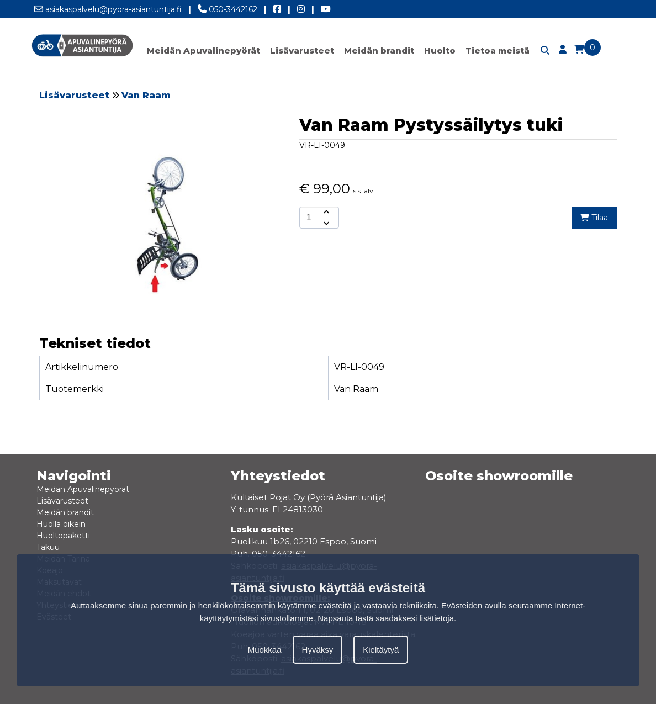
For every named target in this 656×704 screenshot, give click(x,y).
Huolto (440, 50)
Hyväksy (318, 649)
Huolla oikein (61, 524)
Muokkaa (265, 649)
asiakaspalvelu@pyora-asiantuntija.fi (108, 7)
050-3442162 (227, 7)
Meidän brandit (379, 50)
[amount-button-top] (325, 212)
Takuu (48, 547)
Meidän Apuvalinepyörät (203, 50)
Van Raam (146, 95)
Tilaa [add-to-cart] (594, 218)
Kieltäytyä (381, 649)
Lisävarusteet (302, 50)
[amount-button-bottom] (325, 223)
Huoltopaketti (63, 536)
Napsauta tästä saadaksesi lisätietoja (386, 618)
